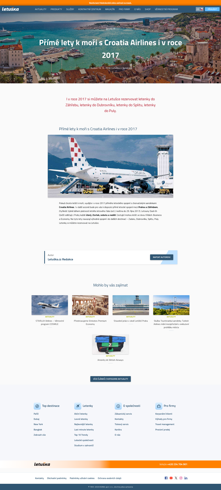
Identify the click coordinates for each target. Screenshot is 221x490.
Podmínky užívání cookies (82, 478)
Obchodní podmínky (57, 478)
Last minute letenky (84, 429)
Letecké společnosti (83, 440)
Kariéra (118, 429)
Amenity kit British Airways (110, 360)
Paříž (36, 413)
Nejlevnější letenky (83, 424)
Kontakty (119, 419)
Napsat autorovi (161, 257)
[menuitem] (40, 9)
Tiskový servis (122, 424)
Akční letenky (80, 413)
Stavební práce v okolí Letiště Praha (131, 320)
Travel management (164, 424)
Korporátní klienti (163, 413)
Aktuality (49, 316)
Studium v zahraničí (84, 445)
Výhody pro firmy (163, 419)
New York (38, 424)
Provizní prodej (162, 429)
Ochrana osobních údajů (109, 478)
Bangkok (38, 429)
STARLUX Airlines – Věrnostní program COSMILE (50, 322)
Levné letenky (81, 419)
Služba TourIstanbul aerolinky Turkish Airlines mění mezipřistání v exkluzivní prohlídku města (171, 324)
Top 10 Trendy (81, 434)
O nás (117, 434)
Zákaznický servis (123, 413)
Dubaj (36, 419)
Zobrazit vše (40, 434)
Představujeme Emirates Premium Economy (90, 322)
